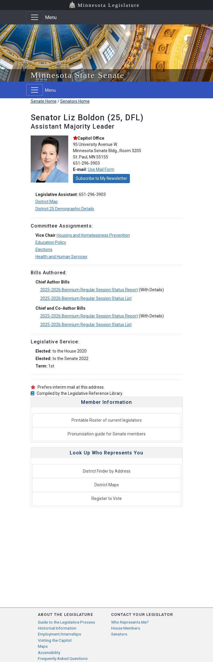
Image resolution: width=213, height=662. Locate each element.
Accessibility (49, 652)
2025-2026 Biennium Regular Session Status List (86, 298)
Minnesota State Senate (78, 75)
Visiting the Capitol (54, 640)
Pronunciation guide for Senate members (107, 434)
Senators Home (75, 101)
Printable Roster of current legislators (106, 420)
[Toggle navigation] (34, 17)
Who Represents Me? (130, 622)
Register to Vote (106, 498)
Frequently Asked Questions (63, 658)
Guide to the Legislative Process (66, 622)
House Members (125, 628)
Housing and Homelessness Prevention (93, 235)
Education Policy (50, 242)
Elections (43, 249)
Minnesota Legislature (109, 5)
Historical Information (57, 628)
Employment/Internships (59, 634)
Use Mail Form (101, 169)
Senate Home (44, 101)
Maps (43, 646)
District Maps (106, 484)
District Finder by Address (106, 471)
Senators (119, 634)
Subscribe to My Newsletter (101, 178)
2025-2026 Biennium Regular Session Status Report (89, 289)
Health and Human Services (61, 256)
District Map (46, 201)
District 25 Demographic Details (64, 208)
